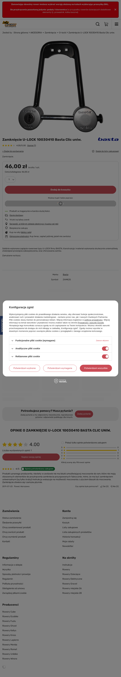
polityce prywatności (93, 320)
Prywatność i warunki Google (91, 323)
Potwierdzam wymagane (60, 368)
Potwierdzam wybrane (24, 368)
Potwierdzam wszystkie (96, 368)
